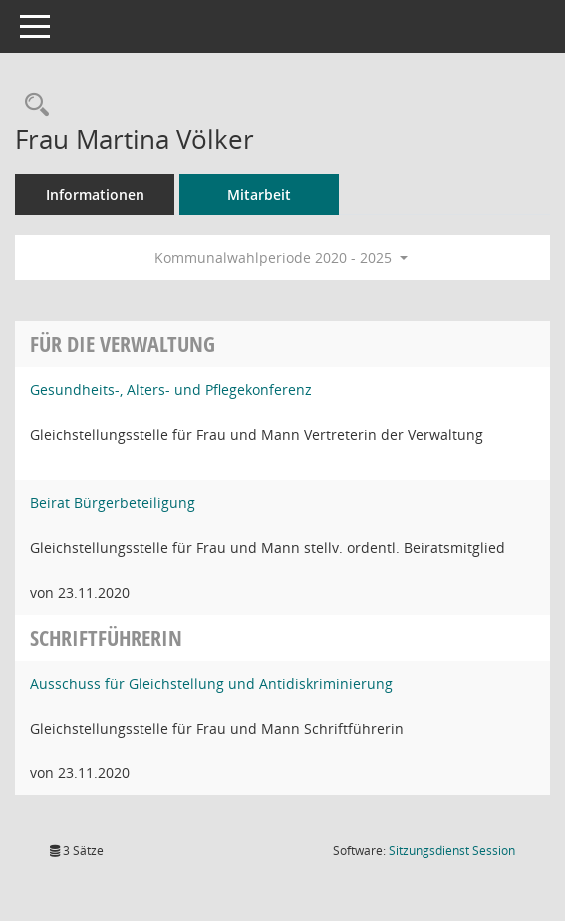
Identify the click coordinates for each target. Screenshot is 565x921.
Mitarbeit (259, 194)
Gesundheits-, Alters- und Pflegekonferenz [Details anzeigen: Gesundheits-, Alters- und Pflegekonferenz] (171, 389)
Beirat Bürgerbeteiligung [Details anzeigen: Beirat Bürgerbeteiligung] (112, 502)
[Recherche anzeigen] (32, 105)
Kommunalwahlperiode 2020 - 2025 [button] (281, 257)
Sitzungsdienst (452, 850)
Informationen (95, 194)
